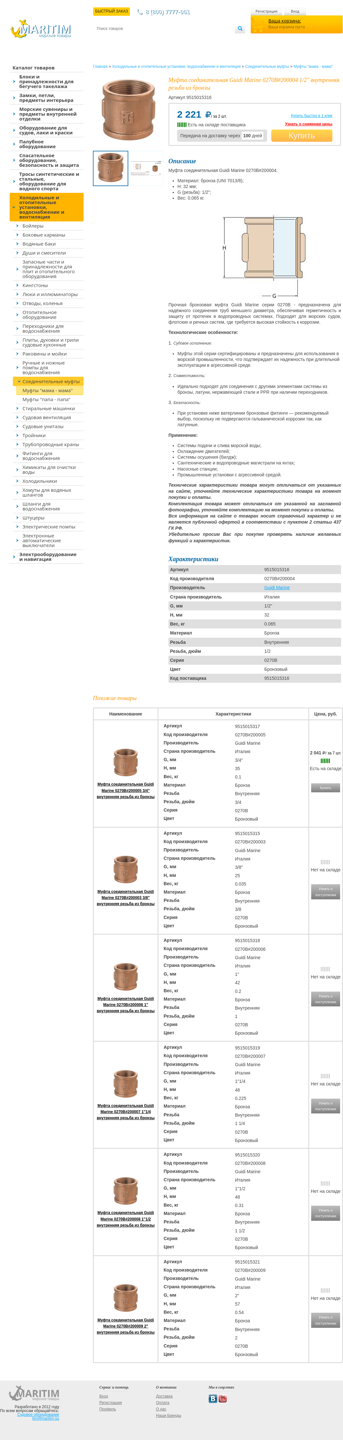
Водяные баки (39, 243)
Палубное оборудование (37, 143)
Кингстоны (35, 285)
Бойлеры (33, 225)
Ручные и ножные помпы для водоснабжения (44, 367)
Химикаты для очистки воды (49, 469)
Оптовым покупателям (214, 39)
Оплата (150, 39)
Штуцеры (34, 517)
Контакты (104, 39)
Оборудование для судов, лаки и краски (46, 130)
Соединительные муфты (51, 381)
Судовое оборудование (38, 1414)
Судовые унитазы (43, 426)
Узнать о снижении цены (308, 124)
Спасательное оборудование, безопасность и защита (49, 160)
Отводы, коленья (43, 303)
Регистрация (266, 11)
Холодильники (40, 481)
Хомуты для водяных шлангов (47, 492)
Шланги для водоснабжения (41, 506)
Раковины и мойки (45, 353)
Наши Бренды (168, 1415)
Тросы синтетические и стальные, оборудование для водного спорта (49, 181)
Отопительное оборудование (40, 314)
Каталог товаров (34, 67)
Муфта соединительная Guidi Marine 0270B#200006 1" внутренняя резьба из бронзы (126, 1004)
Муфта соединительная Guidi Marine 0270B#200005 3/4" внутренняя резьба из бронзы (126, 790)
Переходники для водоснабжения (43, 328)
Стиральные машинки (49, 408)
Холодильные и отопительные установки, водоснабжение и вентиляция (41, 207)
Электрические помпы (49, 526)
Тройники (34, 435)
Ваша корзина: (284, 21)
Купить (302, 135)
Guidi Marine (277, 587)
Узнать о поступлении (325, 891)
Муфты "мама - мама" (48, 390)
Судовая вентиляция (47, 417)
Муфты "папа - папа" (46, 399)
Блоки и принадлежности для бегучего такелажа (46, 81)
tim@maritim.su (45, 1418)
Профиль (107, 1409)
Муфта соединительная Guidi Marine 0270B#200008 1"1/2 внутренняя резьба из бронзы (126, 1218)
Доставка (128, 39)
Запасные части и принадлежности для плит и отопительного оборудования (49, 268)
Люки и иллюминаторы (50, 294)
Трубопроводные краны (51, 444)
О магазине (173, 39)
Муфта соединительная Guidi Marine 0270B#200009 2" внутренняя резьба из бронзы (126, 1326)
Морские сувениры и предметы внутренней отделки (48, 114)
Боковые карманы (44, 234)
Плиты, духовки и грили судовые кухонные (51, 342)
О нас (161, 1409)
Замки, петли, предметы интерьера (46, 97)
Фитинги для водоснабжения (41, 455)
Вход (295, 11)
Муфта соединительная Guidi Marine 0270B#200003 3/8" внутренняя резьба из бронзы (126, 897)
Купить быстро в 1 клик (311, 115)
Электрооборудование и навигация (48, 556)
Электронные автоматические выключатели (42, 540)
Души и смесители (44, 252)
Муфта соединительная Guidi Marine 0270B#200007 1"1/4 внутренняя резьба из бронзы (126, 1111)
